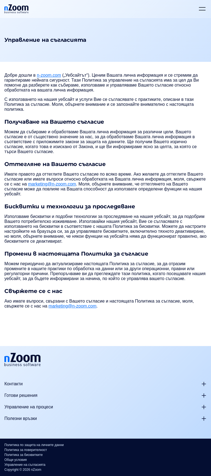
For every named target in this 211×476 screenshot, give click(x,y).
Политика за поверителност (25, 450)
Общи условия (15, 460)
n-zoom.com (49, 75)
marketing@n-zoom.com (52, 184)
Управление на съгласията (24, 465)
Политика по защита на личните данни (34, 445)
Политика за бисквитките (23, 455)
